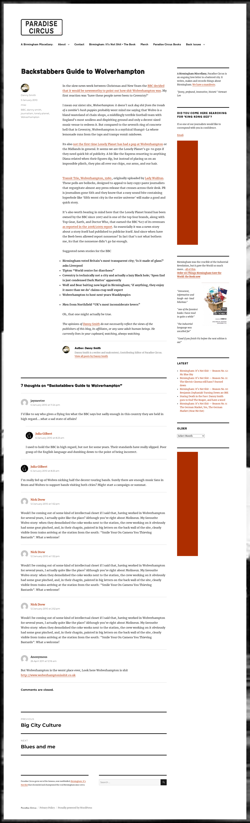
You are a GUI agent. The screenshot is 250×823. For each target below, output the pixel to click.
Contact (79, 44)
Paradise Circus (28, 808)
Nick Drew (38, 499)
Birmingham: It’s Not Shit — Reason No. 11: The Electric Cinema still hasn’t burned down (204, 382)
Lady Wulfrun (154, 178)
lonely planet (41, 113)
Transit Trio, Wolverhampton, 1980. (87, 178)
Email (180, 135)
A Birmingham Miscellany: (37, 44)
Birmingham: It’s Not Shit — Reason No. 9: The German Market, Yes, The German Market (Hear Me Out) (203, 407)
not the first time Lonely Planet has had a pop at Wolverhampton (118, 144)
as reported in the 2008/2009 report (87, 226)
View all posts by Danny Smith (91, 356)
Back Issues (193, 44)
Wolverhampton (30, 117)
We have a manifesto (203, 84)
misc (23, 104)
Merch (144, 44)
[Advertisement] (188, 193)
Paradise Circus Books (167, 44)
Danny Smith (91, 324)
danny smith (34, 109)
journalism (27, 113)
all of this (190, 269)
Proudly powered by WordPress (75, 807)
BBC (23, 109)
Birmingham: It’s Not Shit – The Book (112, 44)
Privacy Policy (47, 807)
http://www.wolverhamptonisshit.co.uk (48, 675)
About (62, 44)
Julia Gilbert (43, 433)
